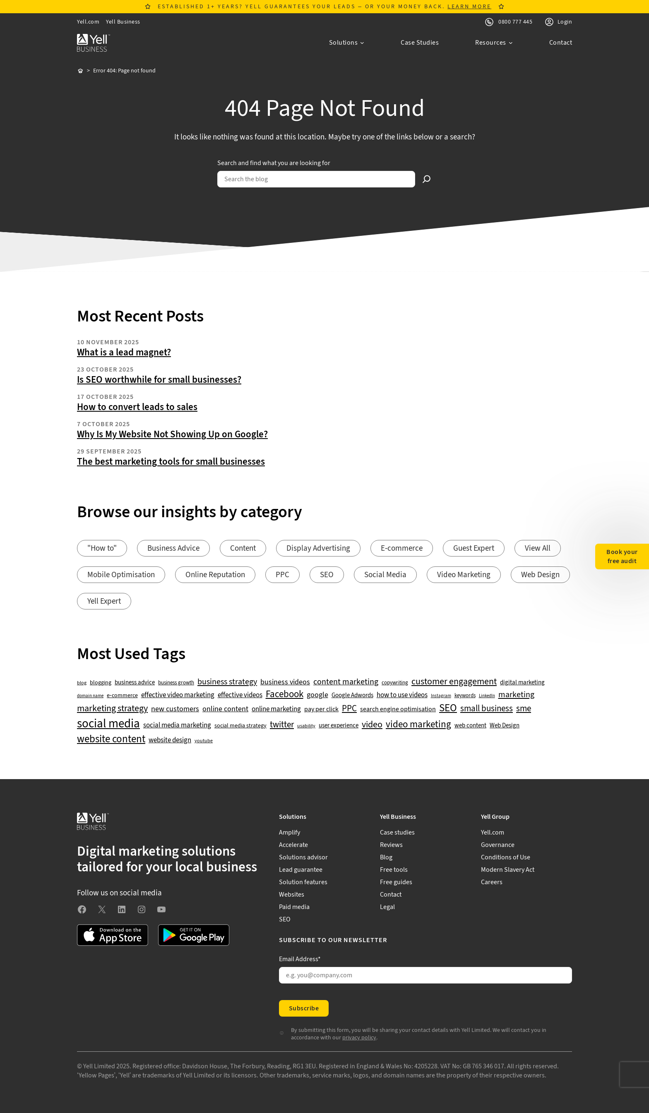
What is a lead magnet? (124, 352)
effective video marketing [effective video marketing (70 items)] (177, 695)
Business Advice (173, 548)
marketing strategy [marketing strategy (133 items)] (112, 708)
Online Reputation (215, 574)
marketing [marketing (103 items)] (516, 694)
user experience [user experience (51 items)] (338, 726)
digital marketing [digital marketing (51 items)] (522, 683)
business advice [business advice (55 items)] (135, 683)
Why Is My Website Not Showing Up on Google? (172, 434)
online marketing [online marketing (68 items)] (276, 709)
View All (537, 548)
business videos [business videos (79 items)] (285, 682)
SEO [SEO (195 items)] (448, 708)
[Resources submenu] (494, 43)
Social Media (385, 574)
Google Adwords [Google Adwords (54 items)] (352, 695)
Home (80, 71)
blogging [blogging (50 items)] (100, 683)
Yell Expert (104, 601)
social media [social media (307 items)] (108, 723)
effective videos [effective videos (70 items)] (240, 695)
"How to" (102, 548)
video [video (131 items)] (372, 724)
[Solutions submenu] (347, 43)
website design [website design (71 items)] (170, 740)
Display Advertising (318, 548)
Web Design (540, 574)
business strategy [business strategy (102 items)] (227, 682)
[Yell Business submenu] (425, 816)
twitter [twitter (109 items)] (282, 725)
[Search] (427, 179)
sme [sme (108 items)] (523, 709)
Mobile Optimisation (121, 574)
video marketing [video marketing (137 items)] (418, 724)
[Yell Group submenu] (526, 816)
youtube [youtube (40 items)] (204, 740)
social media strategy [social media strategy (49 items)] (240, 726)
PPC (282, 574)
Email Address (300, 959)
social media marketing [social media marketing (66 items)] (177, 725)
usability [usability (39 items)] (306, 726)
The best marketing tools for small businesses (171, 462)
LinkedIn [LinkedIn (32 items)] (487, 696)
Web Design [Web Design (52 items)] (504, 726)
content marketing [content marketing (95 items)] (345, 682)
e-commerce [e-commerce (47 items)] (122, 695)
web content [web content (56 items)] (470, 725)
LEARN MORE (469, 6)
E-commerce (402, 548)
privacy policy (359, 1038)
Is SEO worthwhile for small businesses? (159, 380)
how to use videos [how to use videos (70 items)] (402, 695)
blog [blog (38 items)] (82, 683)
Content (243, 548)
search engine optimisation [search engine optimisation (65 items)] (398, 709)
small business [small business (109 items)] (486, 709)
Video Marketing (463, 574)
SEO (327, 574)
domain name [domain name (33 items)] (90, 696)
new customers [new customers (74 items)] (175, 709)
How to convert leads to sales (137, 407)
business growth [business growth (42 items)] (176, 682)
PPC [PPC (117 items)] (349, 709)
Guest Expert (473, 548)
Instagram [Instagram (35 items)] (441, 696)
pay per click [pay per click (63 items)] (321, 709)
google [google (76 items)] (317, 695)
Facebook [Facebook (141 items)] (284, 694)
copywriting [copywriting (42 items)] (395, 682)
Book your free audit (621, 556)
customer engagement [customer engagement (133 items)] (454, 681)
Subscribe (304, 1008)
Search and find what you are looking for (273, 163)
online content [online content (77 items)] (225, 709)
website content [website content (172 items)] (111, 739)
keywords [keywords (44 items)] (465, 695)
